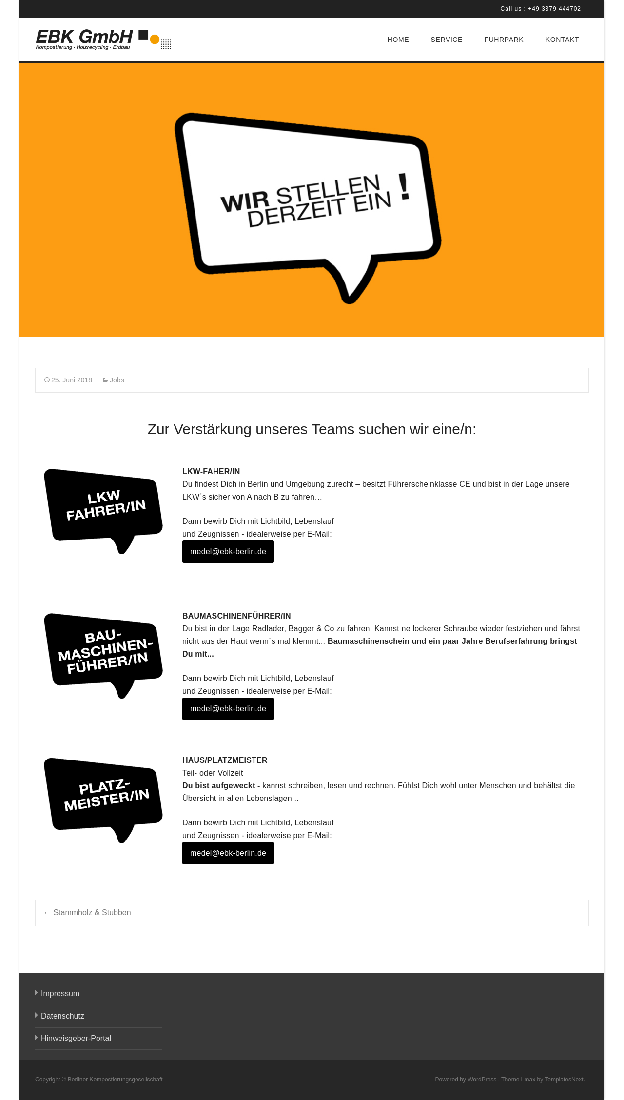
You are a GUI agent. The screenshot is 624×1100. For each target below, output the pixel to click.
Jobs (117, 380)
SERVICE (447, 39)
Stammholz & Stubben (87, 912)
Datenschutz (62, 1016)
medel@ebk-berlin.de (228, 551)
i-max (529, 1079)
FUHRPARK (504, 39)
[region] (312, 200)
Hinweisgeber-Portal (76, 1038)
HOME (398, 39)
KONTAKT (562, 39)
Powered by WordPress (466, 1079)
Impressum (60, 993)
